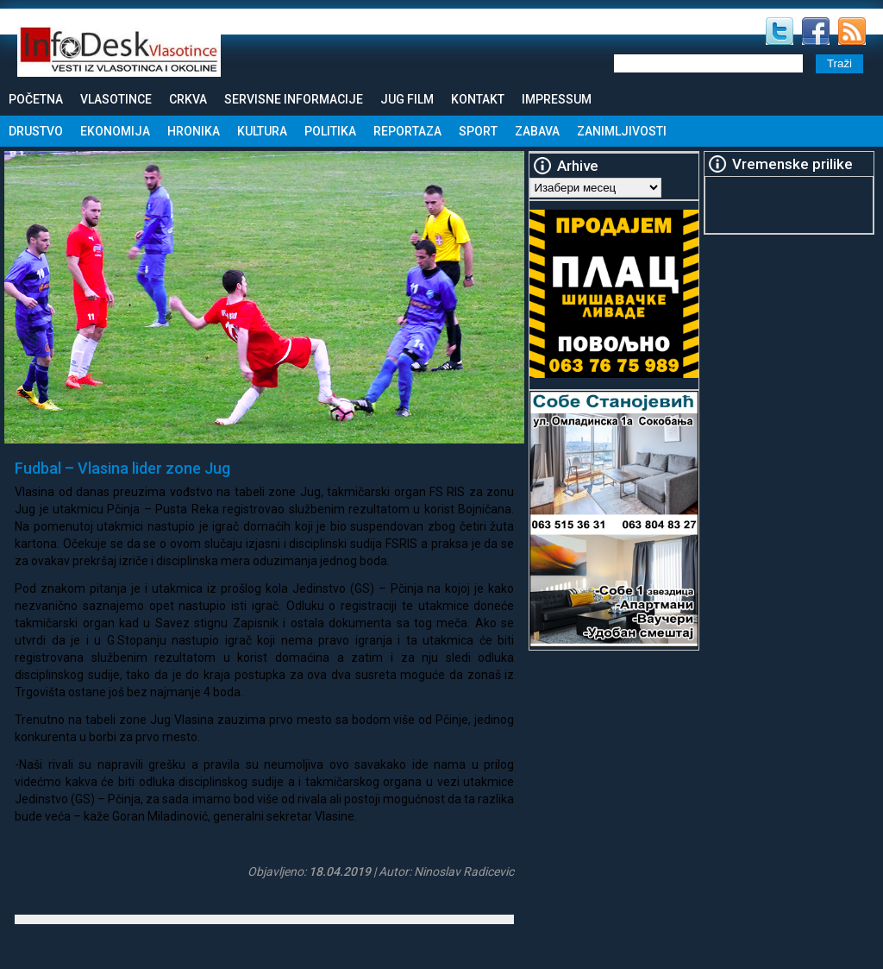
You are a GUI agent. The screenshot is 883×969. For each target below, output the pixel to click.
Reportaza (407, 131)
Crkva (188, 99)
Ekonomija (115, 131)
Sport (478, 131)
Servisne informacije (293, 99)
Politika (330, 131)
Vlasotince (116, 99)
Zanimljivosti (622, 131)
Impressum (557, 99)
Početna (36, 99)
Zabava (537, 131)
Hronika (193, 131)
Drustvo (36, 131)
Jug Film (407, 99)
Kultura (262, 131)
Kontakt (477, 99)
